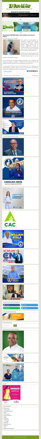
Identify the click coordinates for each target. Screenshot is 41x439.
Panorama (6, 425)
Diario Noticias (6, 414)
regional (21, 32)
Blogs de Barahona (7, 424)
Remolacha (6, 422)
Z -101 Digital (6, 421)
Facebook (6, 305)
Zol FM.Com (6, 418)
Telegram (24, 308)
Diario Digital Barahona (8, 411)
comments (16, 38)
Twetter (24, 305)
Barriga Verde (6, 408)
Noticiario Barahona (8, 415)
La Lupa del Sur (7, 409)
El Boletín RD (6, 419)
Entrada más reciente (8, 75)
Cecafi (5, 427)
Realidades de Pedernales (9, 428)
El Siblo (5, 412)
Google (5, 416)
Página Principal (16, 75)
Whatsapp (6, 308)
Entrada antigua (34, 75)
